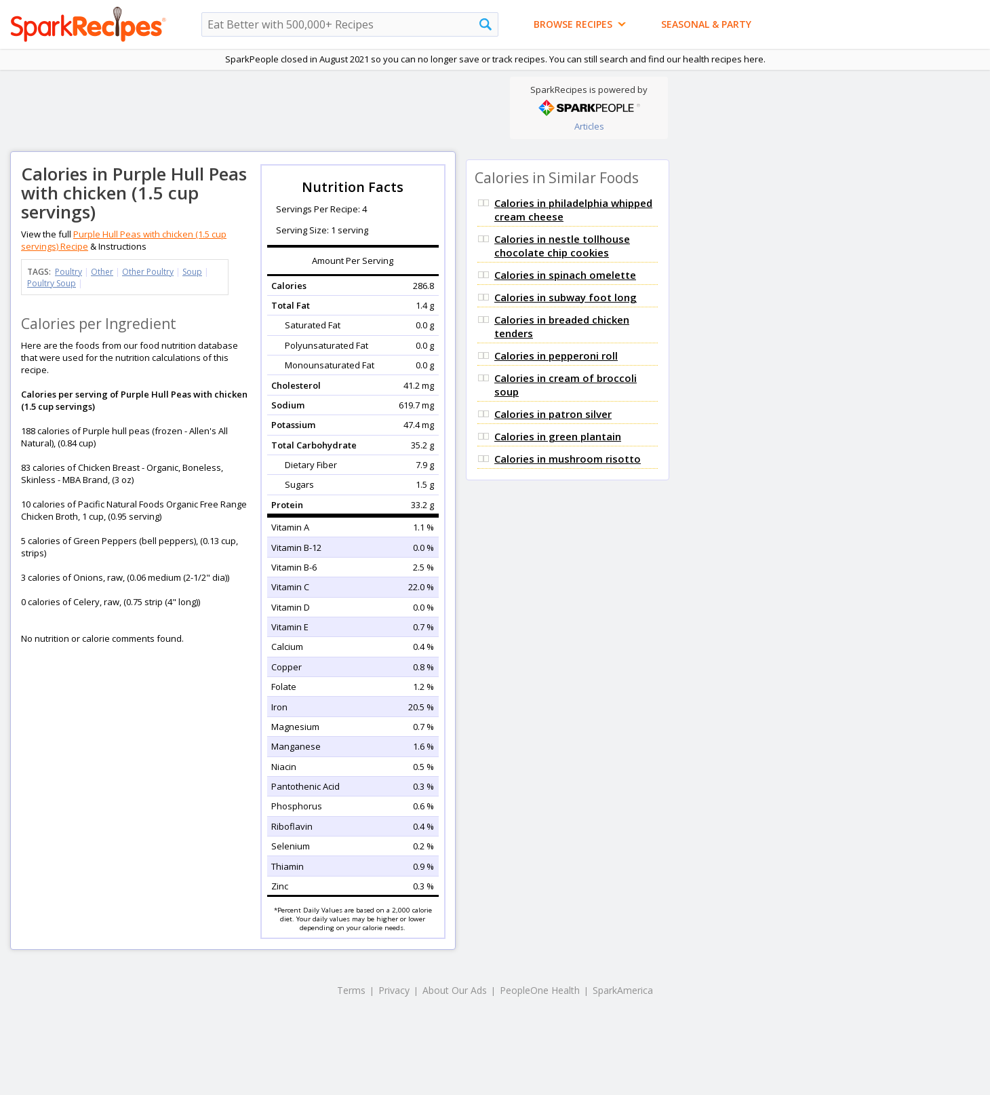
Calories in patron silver (553, 414)
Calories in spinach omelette (565, 275)
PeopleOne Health (540, 990)
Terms (351, 990)
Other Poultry (148, 271)
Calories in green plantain (557, 436)
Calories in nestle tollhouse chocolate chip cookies (562, 245)
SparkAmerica (623, 990)
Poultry (68, 271)
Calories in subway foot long (565, 297)
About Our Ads (454, 990)
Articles (589, 126)
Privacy (394, 990)
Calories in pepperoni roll (556, 355)
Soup (192, 271)
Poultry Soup (51, 283)
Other (102, 271)
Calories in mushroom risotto (567, 458)
